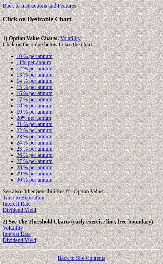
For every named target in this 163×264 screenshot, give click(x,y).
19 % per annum (34, 112)
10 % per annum (34, 56)
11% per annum (33, 62)
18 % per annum (34, 105)
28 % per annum (34, 167)
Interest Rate (17, 204)
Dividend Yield (19, 210)
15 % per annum (34, 87)
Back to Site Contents (81, 258)
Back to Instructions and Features (39, 6)
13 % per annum (34, 75)
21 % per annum (34, 124)
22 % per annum (34, 130)
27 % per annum (34, 161)
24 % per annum (34, 143)
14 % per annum (34, 81)
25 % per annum (34, 149)
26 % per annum (34, 155)
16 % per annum (34, 93)
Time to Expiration (23, 197)
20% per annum (33, 118)
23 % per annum (34, 136)
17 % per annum (34, 99)
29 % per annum (34, 173)
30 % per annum (34, 180)
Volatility (70, 38)
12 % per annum (34, 68)
